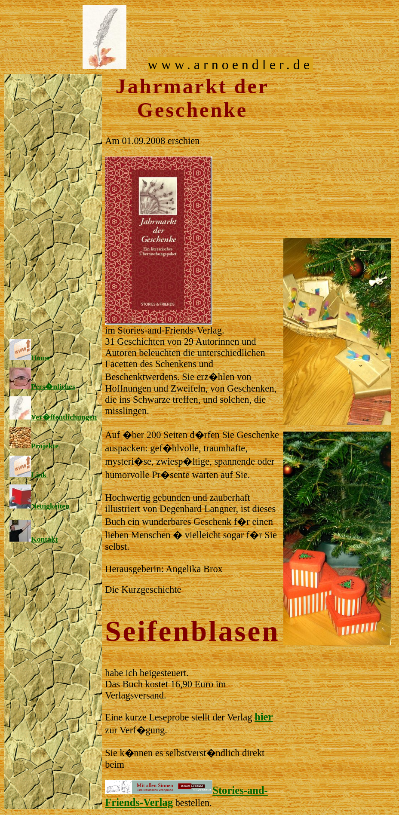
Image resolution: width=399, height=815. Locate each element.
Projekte (33, 445)
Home (29, 357)
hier (264, 717)
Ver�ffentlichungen (53, 417)
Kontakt (33, 539)
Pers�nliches (42, 386)
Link (27, 474)
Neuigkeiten (39, 506)
